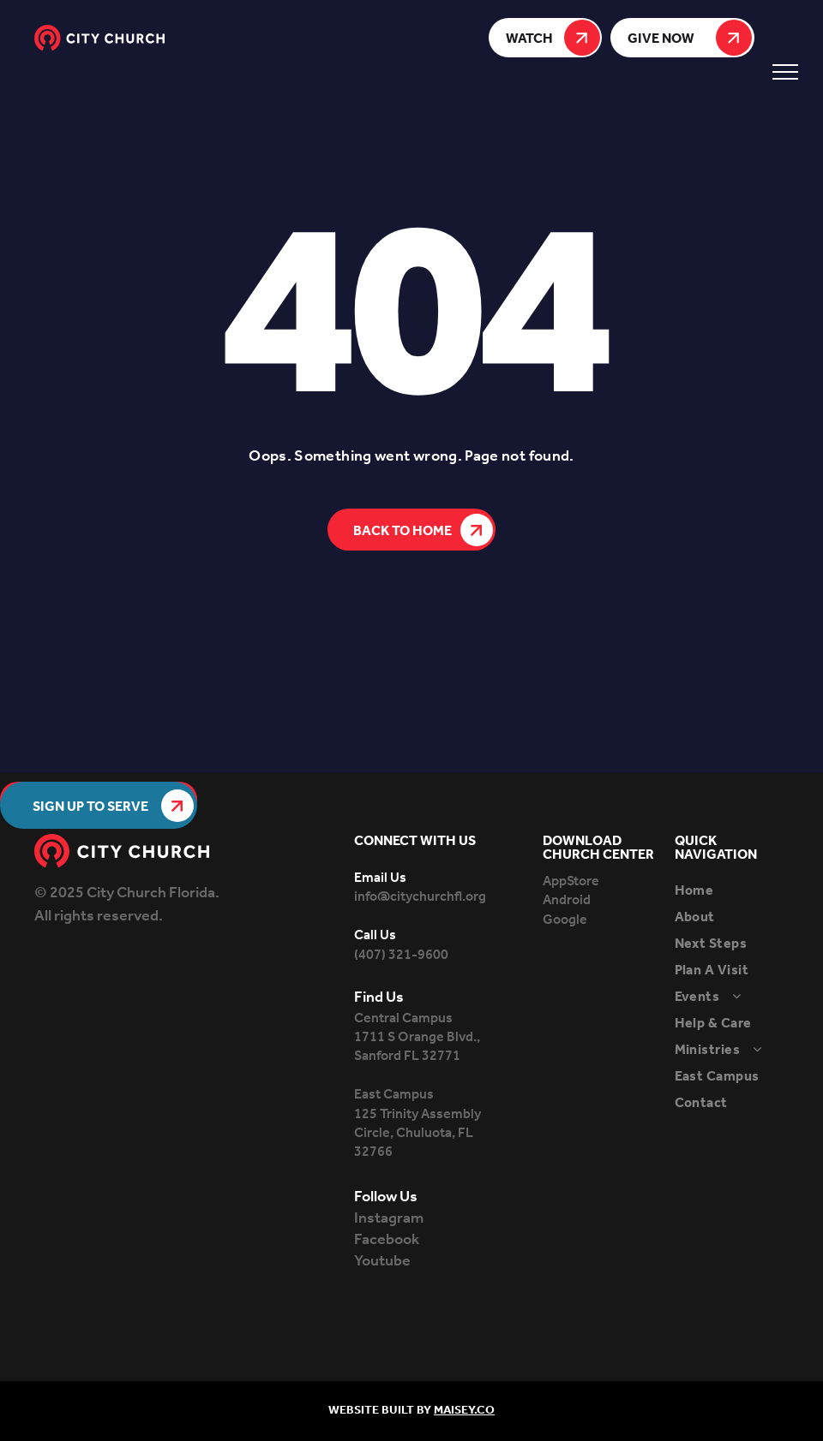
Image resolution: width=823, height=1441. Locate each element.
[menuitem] (744, 891)
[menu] (785, 72)
